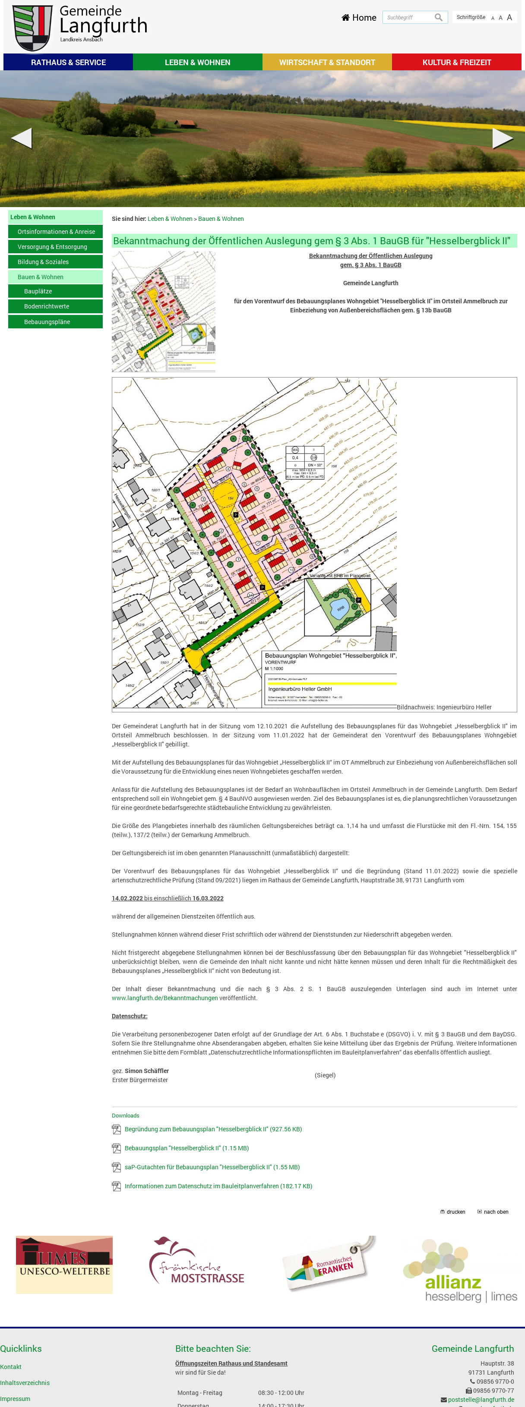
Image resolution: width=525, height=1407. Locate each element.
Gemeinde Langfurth (473, 1348)
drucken (456, 1212)
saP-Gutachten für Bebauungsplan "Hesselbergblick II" (212, 1167)
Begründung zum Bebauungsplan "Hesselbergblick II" (213, 1129)
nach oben (496, 1212)
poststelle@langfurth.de (481, 1399)
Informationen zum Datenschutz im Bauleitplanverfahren (219, 1186)
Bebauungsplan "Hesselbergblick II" (187, 1148)
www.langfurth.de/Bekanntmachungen (165, 998)
